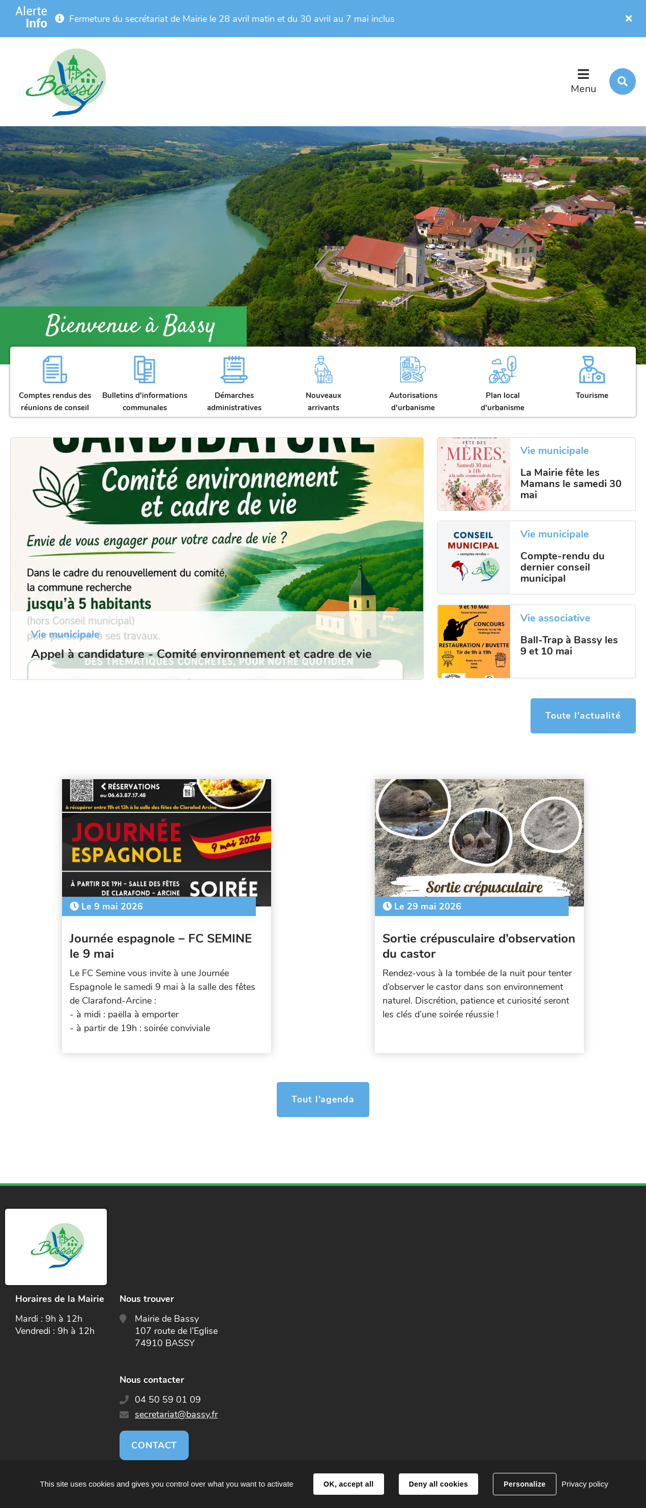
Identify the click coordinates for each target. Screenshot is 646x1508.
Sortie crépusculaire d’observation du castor (453, 941)
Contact (154, 1441)
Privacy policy (585, 1483)
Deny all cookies (438, 1484)
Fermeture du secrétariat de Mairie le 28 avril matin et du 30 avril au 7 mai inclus (232, 19)
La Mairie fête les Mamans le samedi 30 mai (571, 484)
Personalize (524, 1484)
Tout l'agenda (323, 1095)
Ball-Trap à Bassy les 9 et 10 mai (569, 646)
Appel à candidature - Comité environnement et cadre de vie (201, 654)
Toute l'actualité (583, 716)
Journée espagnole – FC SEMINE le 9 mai (165, 941)
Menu (583, 89)
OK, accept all (348, 1484)
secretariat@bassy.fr (176, 1410)
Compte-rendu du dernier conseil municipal (562, 567)
